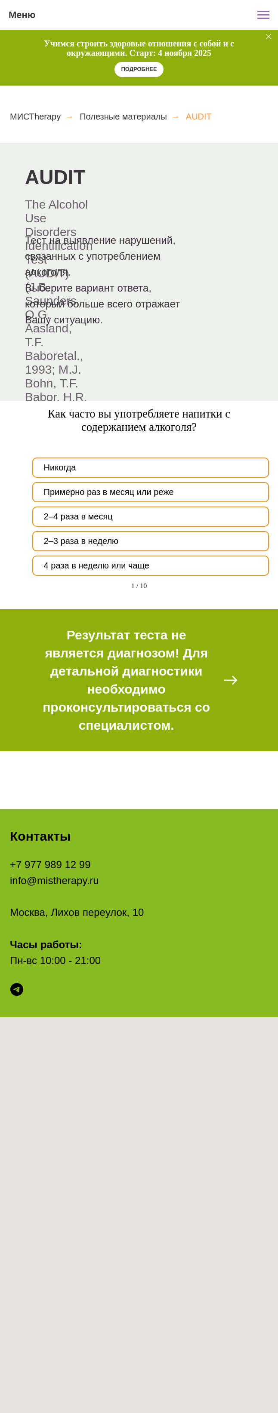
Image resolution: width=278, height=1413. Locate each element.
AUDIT (199, 116)
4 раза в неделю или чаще (96, 565)
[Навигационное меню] (263, 15)
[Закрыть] (269, 36)
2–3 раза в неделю (81, 541)
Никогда (60, 467)
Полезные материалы (123, 116)
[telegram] (16, 989)
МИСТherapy (35, 116)
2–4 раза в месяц (78, 516)
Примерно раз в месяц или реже (109, 492)
